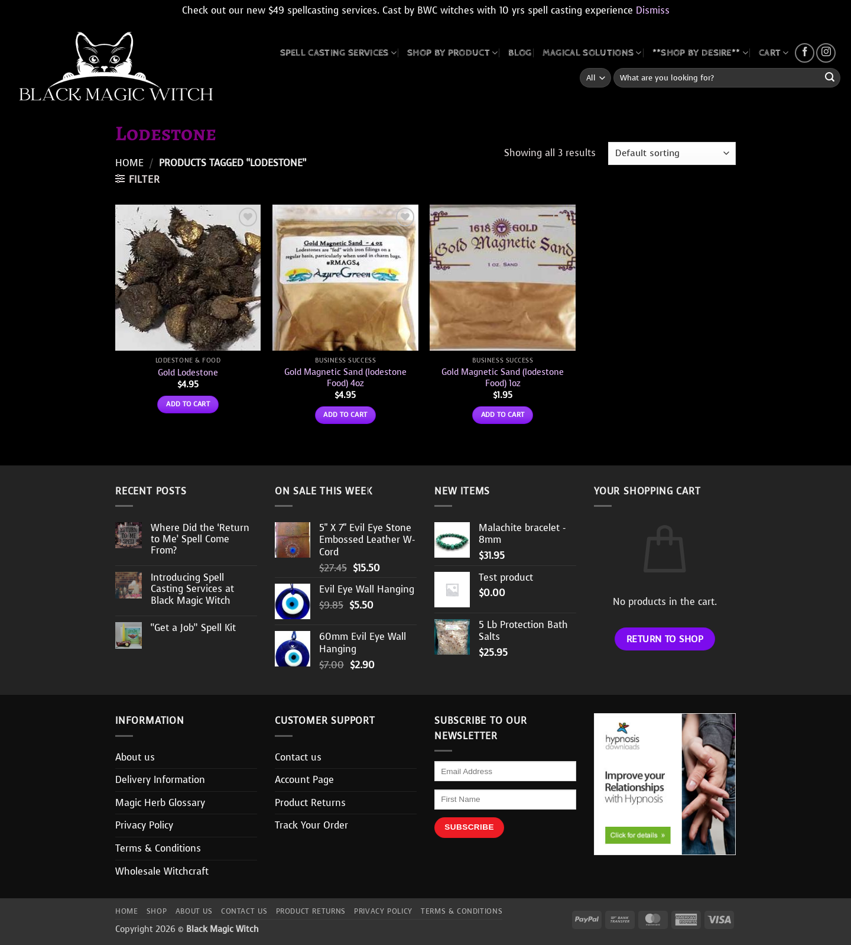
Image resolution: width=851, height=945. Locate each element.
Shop (157, 911)
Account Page (304, 780)
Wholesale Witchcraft (162, 871)
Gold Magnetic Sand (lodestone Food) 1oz (502, 378)
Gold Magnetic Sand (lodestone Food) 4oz (345, 378)
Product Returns (310, 803)
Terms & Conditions (158, 848)
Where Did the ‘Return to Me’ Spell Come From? (200, 539)
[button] (137, 179)
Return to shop (665, 639)
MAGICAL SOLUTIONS (592, 53)
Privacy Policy (144, 825)
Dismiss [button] (653, 10)
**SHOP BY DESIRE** (700, 53)
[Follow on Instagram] (826, 53)
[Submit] (830, 78)
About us (135, 757)
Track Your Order (311, 825)
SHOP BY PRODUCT (452, 53)
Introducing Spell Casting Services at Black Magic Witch (192, 589)
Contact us (298, 757)
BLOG (519, 53)
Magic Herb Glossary (160, 803)
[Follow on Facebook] (804, 53)
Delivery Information (160, 780)
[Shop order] (672, 153)
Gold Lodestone (188, 372)
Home (129, 163)
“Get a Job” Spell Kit (193, 627)
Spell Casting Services (338, 53)
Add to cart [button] (188, 404)
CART (774, 53)
